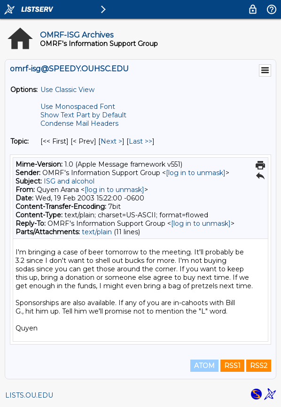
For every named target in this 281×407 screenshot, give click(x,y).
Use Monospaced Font (77, 106)
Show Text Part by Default (83, 115)
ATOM (204, 365)
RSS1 (232, 365)
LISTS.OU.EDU (29, 395)
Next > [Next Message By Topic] (111, 141)
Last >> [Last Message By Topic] (140, 141)
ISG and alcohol (69, 181)
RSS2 (258, 365)
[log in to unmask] (196, 173)
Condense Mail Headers (79, 123)
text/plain (97, 232)
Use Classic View (67, 89)
